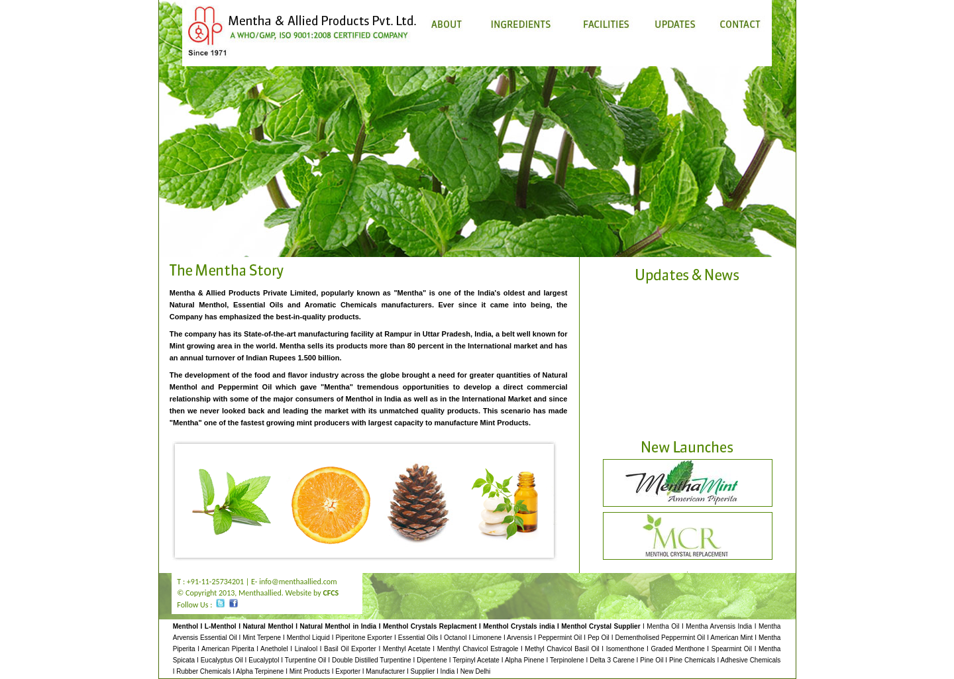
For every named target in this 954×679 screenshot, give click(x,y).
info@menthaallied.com (298, 581)
